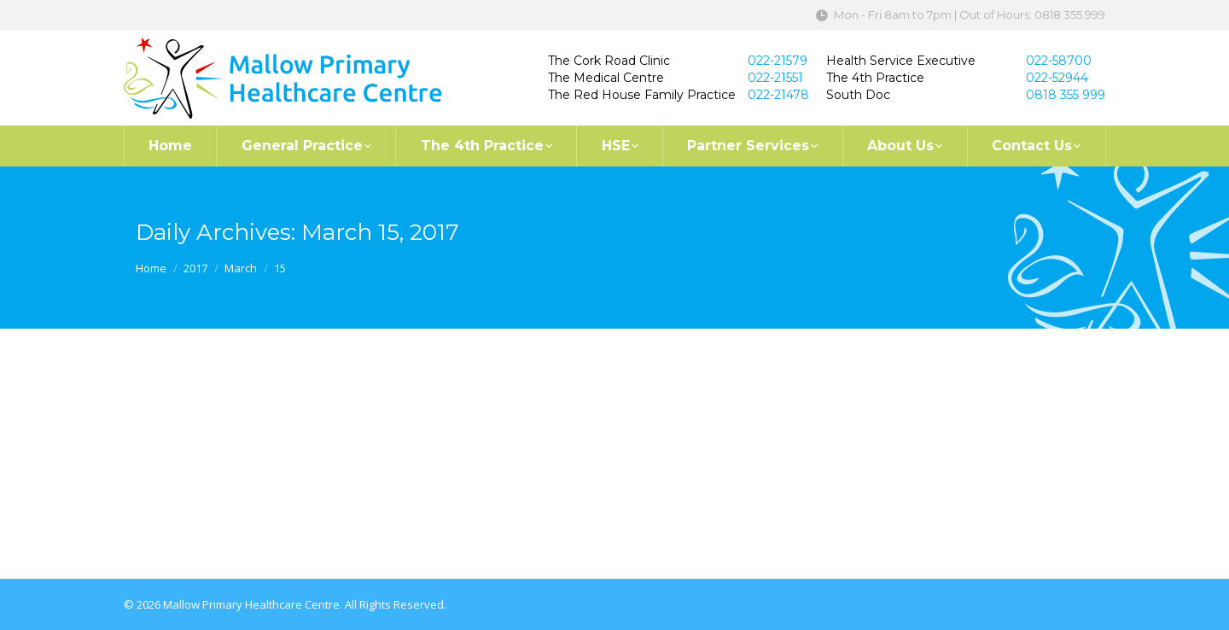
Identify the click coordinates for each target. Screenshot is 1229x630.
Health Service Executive (901, 60)
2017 (195, 268)
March (240, 268)
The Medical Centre (606, 77)
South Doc (858, 94)
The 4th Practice (875, 77)
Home (151, 268)
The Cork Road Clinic (609, 60)
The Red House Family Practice (642, 94)
